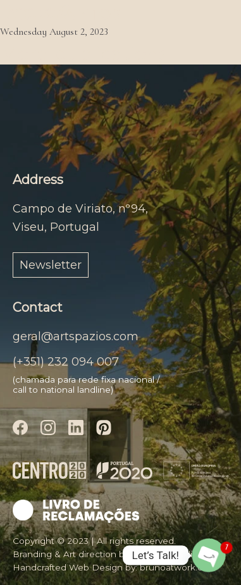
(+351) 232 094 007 (66, 362)
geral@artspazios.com (76, 336)
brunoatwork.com (178, 567)
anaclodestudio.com (175, 554)
